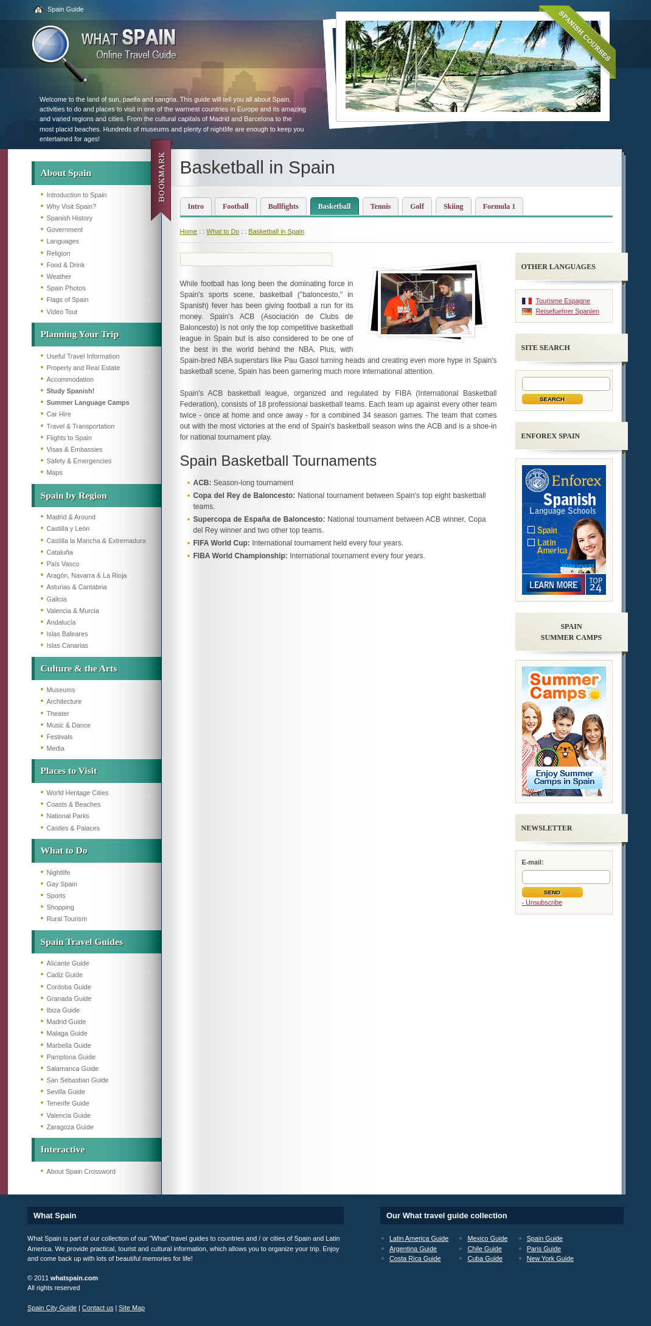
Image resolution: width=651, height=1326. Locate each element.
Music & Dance (69, 725)
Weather (59, 276)
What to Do (64, 850)
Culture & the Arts (79, 668)
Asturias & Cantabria (77, 587)
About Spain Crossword (81, 1171)
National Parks (68, 815)
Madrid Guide (66, 1021)
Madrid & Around (71, 517)
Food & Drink (66, 264)
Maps (55, 472)
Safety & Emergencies (79, 461)
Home (189, 231)
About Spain (66, 172)
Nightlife (59, 872)
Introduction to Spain (77, 194)
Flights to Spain (69, 437)
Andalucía (61, 622)
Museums (61, 689)
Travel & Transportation (81, 426)
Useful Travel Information (83, 356)
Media (55, 748)
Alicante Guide (68, 963)
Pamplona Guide (71, 1057)
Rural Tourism (67, 918)
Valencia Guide (69, 1115)
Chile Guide (484, 1248)
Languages (63, 241)
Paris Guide (544, 1248)
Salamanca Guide (73, 1068)
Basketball (334, 206)
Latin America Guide (418, 1238)
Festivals (60, 736)
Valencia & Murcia (73, 610)
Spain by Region (74, 495)
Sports (56, 895)
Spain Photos (66, 288)
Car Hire (59, 414)
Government (65, 229)
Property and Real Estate (83, 367)
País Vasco (63, 563)
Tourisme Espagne (563, 300)
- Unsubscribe (542, 902)
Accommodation (70, 379)
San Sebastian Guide (78, 1080)
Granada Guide (69, 998)
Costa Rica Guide (415, 1258)
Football (236, 206)
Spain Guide (65, 9)
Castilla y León (68, 528)
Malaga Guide (67, 1033)
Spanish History (70, 218)
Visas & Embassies (75, 449)
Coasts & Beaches (74, 804)
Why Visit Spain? (71, 206)
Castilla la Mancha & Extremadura (96, 540)
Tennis (381, 206)
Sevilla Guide (66, 1091)
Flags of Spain (68, 299)
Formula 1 (499, 206)
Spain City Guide (52, 1307)
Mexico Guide (487, 1238)
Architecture (64, 701)
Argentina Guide (413, 1248)
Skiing (454, 206)
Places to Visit (69, 770)
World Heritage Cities (78, 792)
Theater (58, 713)
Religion (59, 253)
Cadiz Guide (65, 974)
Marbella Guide (69, 1045)
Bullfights (283, 206)
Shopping (61, 907)
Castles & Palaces (73, 828)
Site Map (132, 1307)
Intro (196, 206)
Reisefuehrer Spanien (567, 311)
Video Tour (62, 311)
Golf (417, 206)
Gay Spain (62, 884)
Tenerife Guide (68, 1103)
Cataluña (60, 552)
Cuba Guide (485, 1258)
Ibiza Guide (63, 1010)
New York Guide (550, 1258)
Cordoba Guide (69, 987)
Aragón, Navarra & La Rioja (87, 575)
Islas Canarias (67, 645)
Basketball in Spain (276, 231)
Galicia (57, 599)
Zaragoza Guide (70, 1127)
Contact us (98, 1307)
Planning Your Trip (80, 334)
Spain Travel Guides (82, 941)
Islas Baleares (67, 633)
